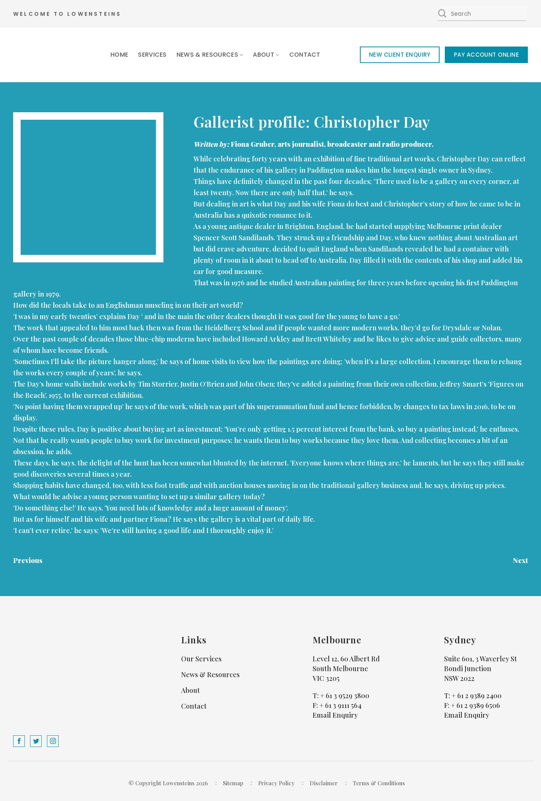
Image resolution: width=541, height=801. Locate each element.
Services (152, 54)
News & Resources (210, 54)
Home (119, 54)
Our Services (201, 658)
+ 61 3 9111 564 (340, 705)
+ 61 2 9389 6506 (475, 705)
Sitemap (233, 783)
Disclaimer (324, 783)
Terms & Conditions (379, 783)
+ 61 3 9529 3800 (344, 695)
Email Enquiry (335, 715)
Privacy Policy (276, 783)
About (266, 54)
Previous (27, 560)
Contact (304, 54)
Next (520, 560)
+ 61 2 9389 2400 (477, 695)
